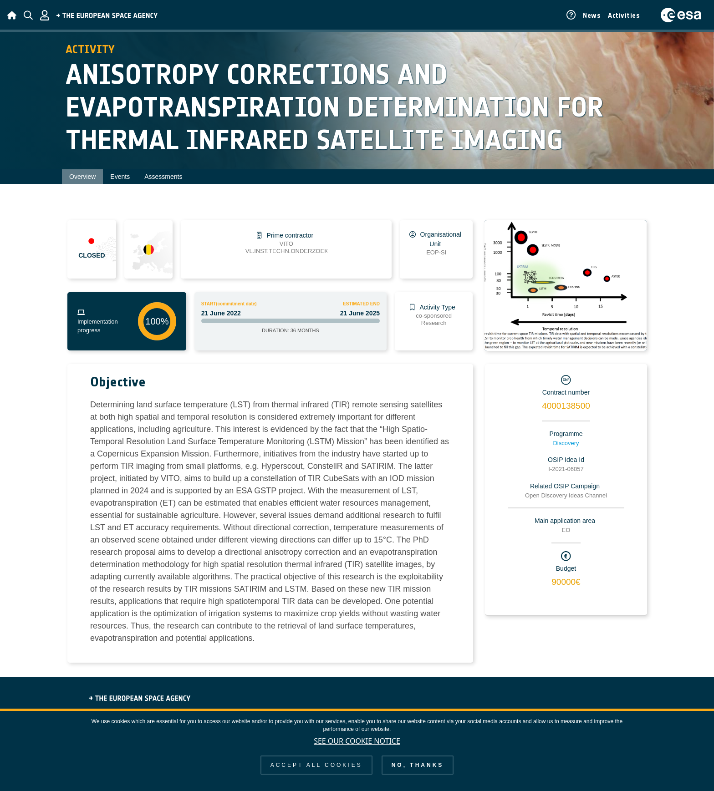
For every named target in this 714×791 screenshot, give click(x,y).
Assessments (163, 176)
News (592, 15)
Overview (82, 176)
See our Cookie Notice (357, 741)
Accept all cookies (316, 765)
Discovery (566, 443)
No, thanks (418, 765)
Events (120, 176)
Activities (624, 15)
